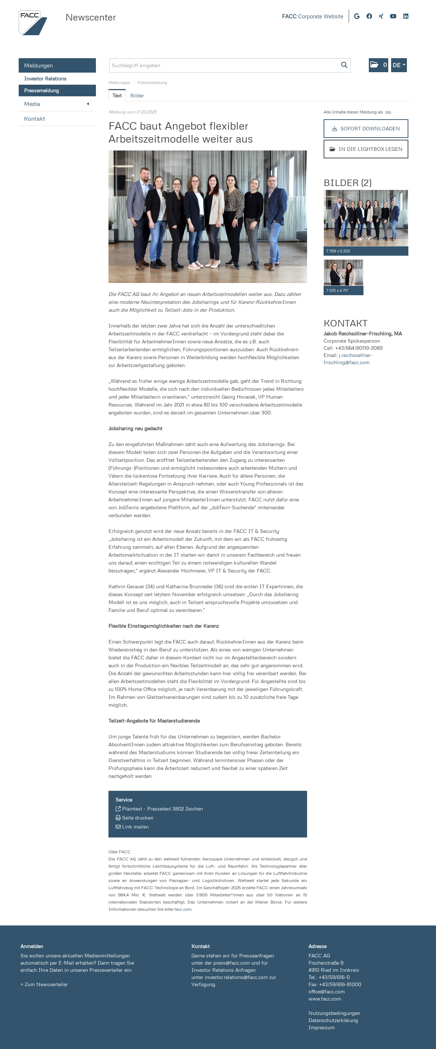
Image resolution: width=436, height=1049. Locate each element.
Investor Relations (45, 78)
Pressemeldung (41, 90)
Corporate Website (312, 16)
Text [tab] (117, 95)
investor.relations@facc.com (236, 977)
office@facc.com (327, 991)
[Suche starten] (344, 65)
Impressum (322, 1027)
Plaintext (132, 809)
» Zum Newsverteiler (44, 984)
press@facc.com (231, 963)
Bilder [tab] (137, 95)
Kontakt (34, 118)
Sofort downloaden (366, 128)
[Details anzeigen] (404, 251)
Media (56, 103)
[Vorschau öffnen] (207, 216)
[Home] (33, 22)
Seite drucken (137, 817)
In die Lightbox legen (366, 149)
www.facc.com (325, 998)
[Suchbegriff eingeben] (230, 65)
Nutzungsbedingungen (334, 1013)
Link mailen (135, 826)
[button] (378, 65)
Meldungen (38, 65)
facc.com (182, 909)
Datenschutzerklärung (333, 1020)
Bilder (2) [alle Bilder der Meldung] (347, 182)
